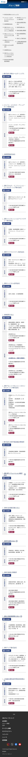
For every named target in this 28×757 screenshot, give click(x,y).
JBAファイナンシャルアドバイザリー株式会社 (9, 35)
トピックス (5, 734)
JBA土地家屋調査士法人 (13, 616)
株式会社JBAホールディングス (11, 14)
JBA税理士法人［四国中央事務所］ (17, 358)
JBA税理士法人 (7, 50)
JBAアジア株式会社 (21, 38)
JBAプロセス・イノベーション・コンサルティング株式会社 (9, 29)
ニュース (4, 737)
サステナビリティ (7, 731)
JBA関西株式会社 (8, 24)
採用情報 (4, 740)
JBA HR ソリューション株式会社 (15, 474)
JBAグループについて (8, 718)
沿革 (3, 725)
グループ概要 (5, 723)
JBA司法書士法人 (21, 27)
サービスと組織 (6, 728)
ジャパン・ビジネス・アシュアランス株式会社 (9, 19)
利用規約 (4, 751)
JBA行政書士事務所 (21, 30)
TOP (14, 714)
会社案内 (4, 721)
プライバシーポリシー (7, 754)
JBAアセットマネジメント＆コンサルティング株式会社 (9, 54)
